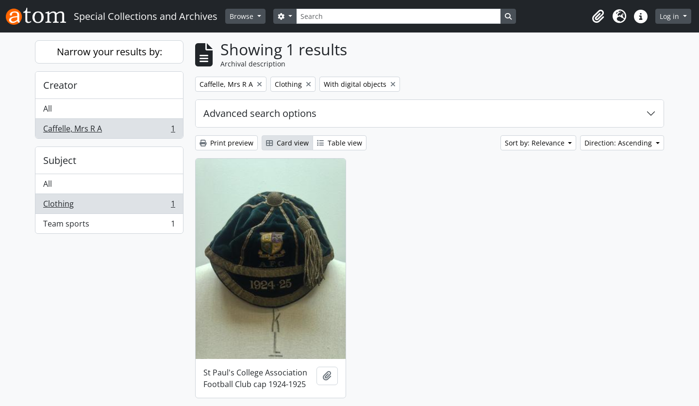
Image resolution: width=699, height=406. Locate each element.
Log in (670, 16)
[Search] (398, 16)
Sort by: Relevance (535, 142)
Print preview (226, 142)
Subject (59, 160)
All (47, 108)
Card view (287, 142)
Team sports (109, 225)
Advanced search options (259, 113)
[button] (598, 16)
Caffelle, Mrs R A (109, 130)
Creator (60, 85)
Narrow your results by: (109, 51)
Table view (339, 142)
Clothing (109, 206)
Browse (242, 16)
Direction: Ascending (619, 142)
